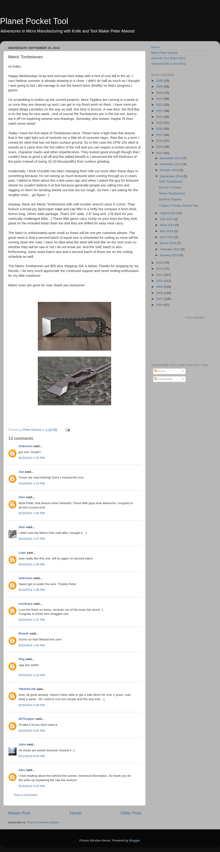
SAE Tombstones (171, 181)
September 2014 (172, 176)
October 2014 (169, 170)
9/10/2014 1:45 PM (32, 645)
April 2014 (167, 237)
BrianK (24, 633)
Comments (163, 379)
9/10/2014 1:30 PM (32, 589)
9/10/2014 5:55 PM (32, 730)
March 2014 (168, 243)
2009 (160, 286)
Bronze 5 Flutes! (170, 187)
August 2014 (169, 213)
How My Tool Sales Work (168, 58)
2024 (160, 92)
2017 (160, 135)
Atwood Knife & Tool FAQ (168, 63)
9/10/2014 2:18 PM (32, 675)
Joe (21, 471)
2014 (160, 153)
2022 (160, 104)
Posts (159, 371)
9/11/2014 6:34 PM (32, 756)
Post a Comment (25, 795)
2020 (160, 116)
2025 (160, 86)
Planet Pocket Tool (34, 21)
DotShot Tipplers (170, 199)
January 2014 (169, 255)
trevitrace (26, 603)
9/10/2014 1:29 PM (32, 564)
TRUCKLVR (27, 689)
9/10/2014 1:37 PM (32, 619)
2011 (160, 275)
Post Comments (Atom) (43, 822)
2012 (160, 268)
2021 (160, 111)
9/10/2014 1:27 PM (32, 538)
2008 (160, 293)
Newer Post (19, 813)
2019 (160, 122)
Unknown (26, 446)
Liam (22, 552)
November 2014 (171, 164)
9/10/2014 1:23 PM (32, 458)
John (22, 744)
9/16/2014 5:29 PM (32, 786)
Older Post (131, 813)
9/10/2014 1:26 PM (32, 513)
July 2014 (167, 219)
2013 (160, 262)
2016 (160, 140)
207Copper (27, 718)
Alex (22, 497)
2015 (160, 146)
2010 (160, 280)
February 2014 (170, 249)
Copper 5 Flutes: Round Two (178, 205)
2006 (160, 304)
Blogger (134, 840)
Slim (22, 527)
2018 (160, 128)
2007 (160, 299)
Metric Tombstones (172, 193)
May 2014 (167, 231)
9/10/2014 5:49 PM (32, 705)
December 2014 (171, 158)
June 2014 (167, 225)
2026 (160, 80)
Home (75, 813)
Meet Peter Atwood (164, 52)
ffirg (22, 659)
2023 (160, 98)
